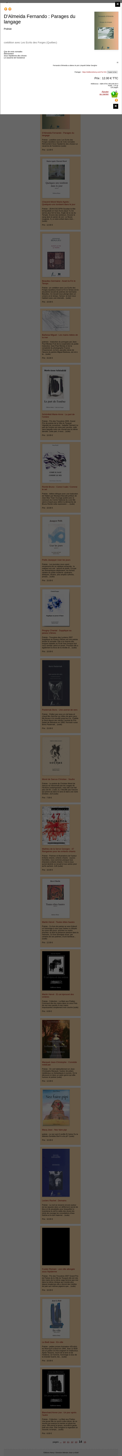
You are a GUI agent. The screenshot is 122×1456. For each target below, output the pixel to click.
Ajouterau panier (104, 92)
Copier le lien (112, 72)
